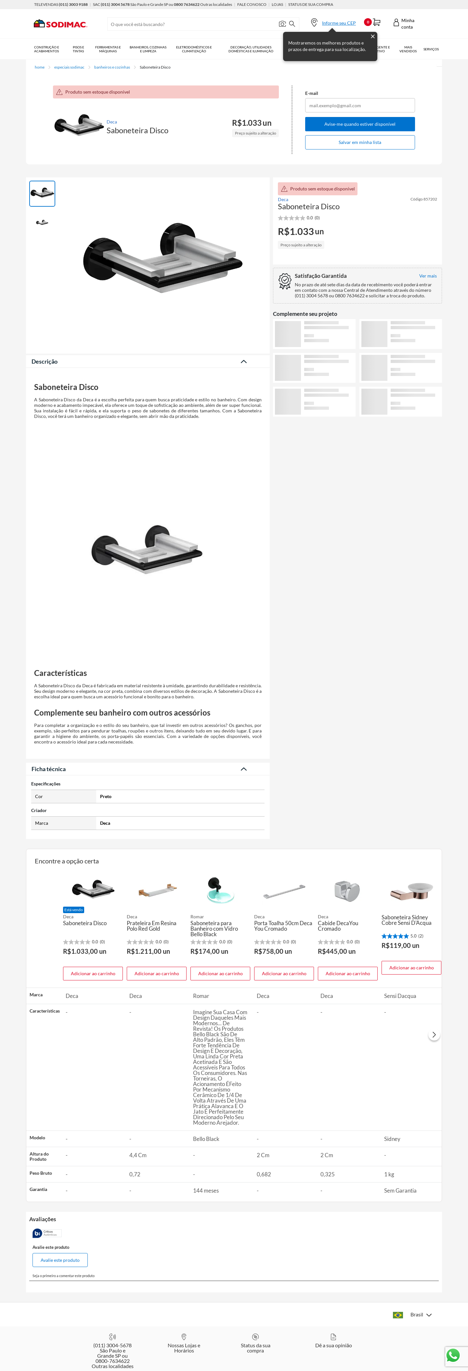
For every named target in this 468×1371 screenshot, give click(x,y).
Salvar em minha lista (360, 142)
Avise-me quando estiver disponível (360, 124)
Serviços (431, 49)
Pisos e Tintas (78, 49)
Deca (112, 121)
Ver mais (358, 427)
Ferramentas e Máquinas (108, 49)
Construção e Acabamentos (46, 49)
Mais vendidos (408, 49)
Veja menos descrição (148, 767)
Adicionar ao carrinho (93, 991)
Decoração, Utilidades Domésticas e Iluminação (250, 49)
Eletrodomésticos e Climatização (194, 49)
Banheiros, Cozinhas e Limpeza (148, 49)
